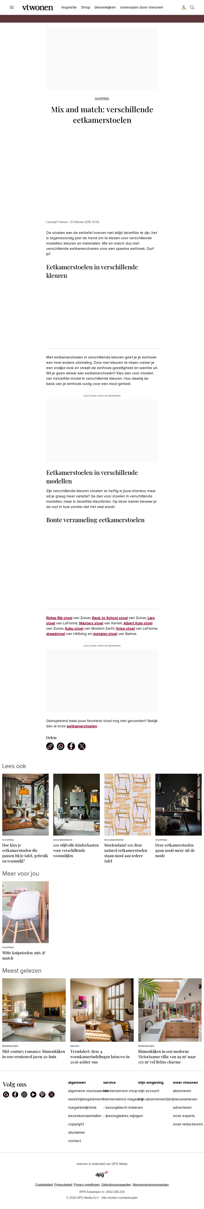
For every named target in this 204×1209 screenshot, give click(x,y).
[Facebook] (15, 1094)
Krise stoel (125, 628)
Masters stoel (91, 623)
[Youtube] (33, 1094)
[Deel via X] (82, 746)
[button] (87, 1184)
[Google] (6, 1094)
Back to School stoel (110, 618)
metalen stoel (105, 634)
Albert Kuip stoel (137, 623)
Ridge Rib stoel (59, 618)
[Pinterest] (42, 1094)
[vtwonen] (37, 7)
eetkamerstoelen (82, 726)
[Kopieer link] (50, 746)
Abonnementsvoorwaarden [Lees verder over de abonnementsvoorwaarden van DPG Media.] (150, 1184)
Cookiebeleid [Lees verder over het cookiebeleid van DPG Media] (44, 1184)
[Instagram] (24, 1094)
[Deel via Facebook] (71, 746)
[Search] (192, 7)
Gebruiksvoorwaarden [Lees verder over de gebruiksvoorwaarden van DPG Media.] (116, 1184)
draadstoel (55, 634)
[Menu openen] (11, 7)
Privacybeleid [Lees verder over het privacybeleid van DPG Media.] (63, 1184)
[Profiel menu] (184, 7)
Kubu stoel (74, 628)
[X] (51, 1094)
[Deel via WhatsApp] (60, 746)
